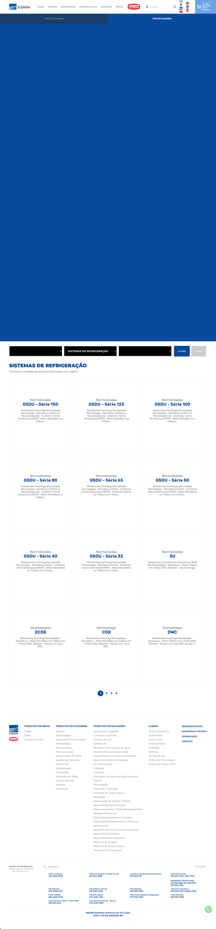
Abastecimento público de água (112, 747)
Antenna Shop (157, 743)
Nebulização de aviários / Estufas (112, 801)
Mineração (62, 788)
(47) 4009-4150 (96, 897)
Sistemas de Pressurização (71, 739)
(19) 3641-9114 (55, 903)
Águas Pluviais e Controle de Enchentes (116, 829)
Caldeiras (99, 768)
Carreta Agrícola (65, 780)
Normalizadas (63, 747)
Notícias (153, 751)
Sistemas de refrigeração (108, 850)
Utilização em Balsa (67, 776)
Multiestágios (63, 743)
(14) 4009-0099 (96, 903)
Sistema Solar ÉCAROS (68, 755)
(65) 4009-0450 (56, 897)
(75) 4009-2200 (56, 891)
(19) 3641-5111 (136, 876)
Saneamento (101, 825)
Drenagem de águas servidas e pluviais (116, 776)
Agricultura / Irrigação (106, 731)
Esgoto (97, 780)
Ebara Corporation (159, 731)
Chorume (99, 772)
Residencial (100, 743)
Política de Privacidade (161, 760)
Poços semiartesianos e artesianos (113, 817)
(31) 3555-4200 (96, 891)
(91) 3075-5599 (136, 891)
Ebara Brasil (155, 735)
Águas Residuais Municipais (109, 805)
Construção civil (103, 739)
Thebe (28, 731)
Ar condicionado (103, 764)
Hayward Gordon (34, 739)
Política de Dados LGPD (162, 764)
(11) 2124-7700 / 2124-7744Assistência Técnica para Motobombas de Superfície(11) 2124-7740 (183, 880)
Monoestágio (63, 735)
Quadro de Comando (68, 760)
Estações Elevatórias (105, 813)
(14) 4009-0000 (56, 876)
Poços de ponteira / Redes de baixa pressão (118, 809)
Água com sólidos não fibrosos (111, 760)
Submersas (62, 764)
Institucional (156, 739)
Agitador (61, 784)
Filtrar (182, 351)
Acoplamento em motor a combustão (115, 755)
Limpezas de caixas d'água (109, 792)
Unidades (154, 747)
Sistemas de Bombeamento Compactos (116, 821)
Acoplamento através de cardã (111, 751)
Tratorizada (62, 772)
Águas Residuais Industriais (109, 837)
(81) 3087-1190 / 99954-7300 (183, 891)
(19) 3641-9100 (95, 876)
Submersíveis (63, 768)
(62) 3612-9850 (177, 897)
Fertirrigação (101, 784)
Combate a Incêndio (105, 735)
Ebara (27, 735)
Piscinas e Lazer (65, 751)
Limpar (198, 351)
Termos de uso (157, 755)
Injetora (60, 731)
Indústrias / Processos (106, 788)
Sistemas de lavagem (106, 842)
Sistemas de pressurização (109, 846)
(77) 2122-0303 (136, 897)
